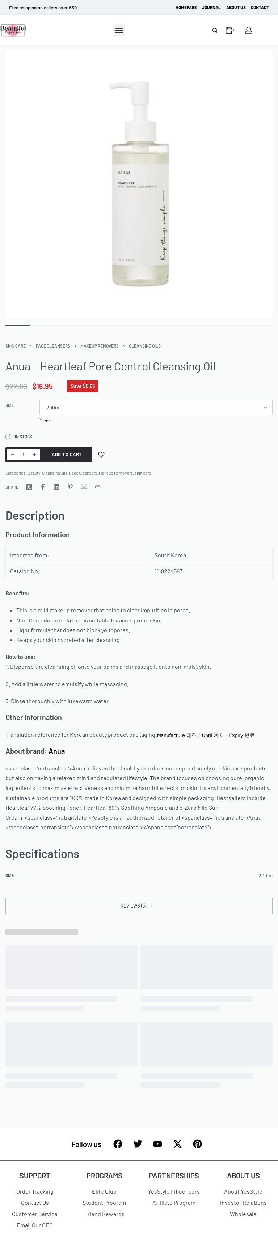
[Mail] (84, 487)
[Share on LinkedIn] (56, 487)
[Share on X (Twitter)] (29, 487)
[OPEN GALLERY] (139, 184)
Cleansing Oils (145, 345)
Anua (57, 751)
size (9, 405)
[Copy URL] (97, 487)
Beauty (34, 472)
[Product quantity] (23, 454)
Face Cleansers (53, 345)
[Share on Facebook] (42, 487)
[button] (119, 30)
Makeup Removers (99, 345)
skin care (15, 345)
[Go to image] (17, 325)
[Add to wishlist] (101, 454)
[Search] (215, 30)
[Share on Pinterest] (70, 487)
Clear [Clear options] (44, 421)
